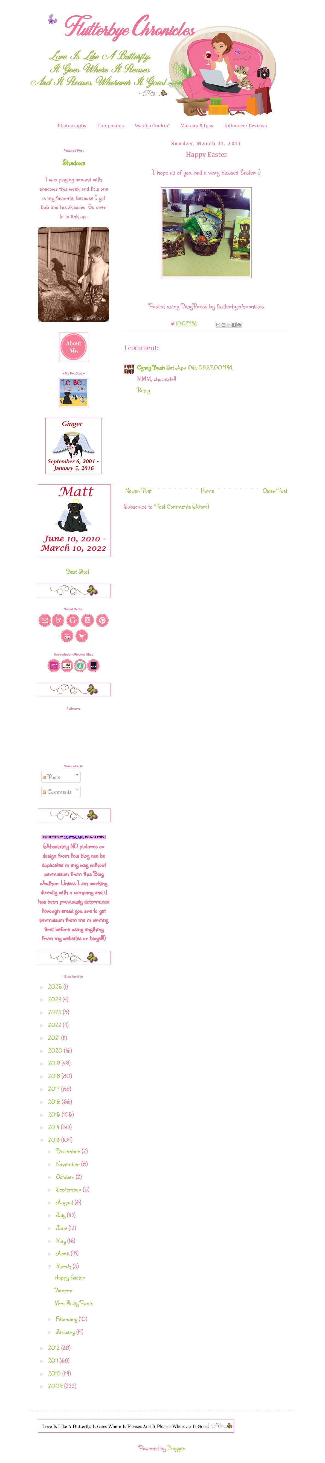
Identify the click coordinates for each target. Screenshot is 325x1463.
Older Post (275, 490)
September (69, 1189)
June (62, 1227)
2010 (55, 1373)
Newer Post (138, 490)
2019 (55, 1063)
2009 (56, 1386)
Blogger (176, 1448)
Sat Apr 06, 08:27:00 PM (199, 367)
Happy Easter (69, 1277)
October (66, 1176)
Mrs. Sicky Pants (73, 1303)
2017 (54, 1088)
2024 (55, 999)
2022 (55, 1024)
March (64, 1266)
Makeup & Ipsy (196, 125)
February (67, 1318)
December (69, 1151)
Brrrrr (63, 1290)
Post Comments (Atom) (182, 506)
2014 (54, 1127)
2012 (54, 1347)
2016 (55, 1101)
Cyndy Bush (151, 367)
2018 (55, 1076)
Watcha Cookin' (152, 125)
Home (207, 490)
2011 (54, 1360)
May (61, 1240)
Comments (57, 791)
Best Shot (77, 571)
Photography (72, 125)
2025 (55, 986)
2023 (55, 1012)
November (68, 1164)
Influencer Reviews (245, 125)
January (66, 1331)
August (65, 1202)
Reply (143, 390)
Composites (110, 125)
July (61, 1215)
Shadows (73, 162)
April (63, 1253)
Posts (51, 776)
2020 (56, 1050)
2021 (54, 1037)
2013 (54, 1139)
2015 (55, 1114)
